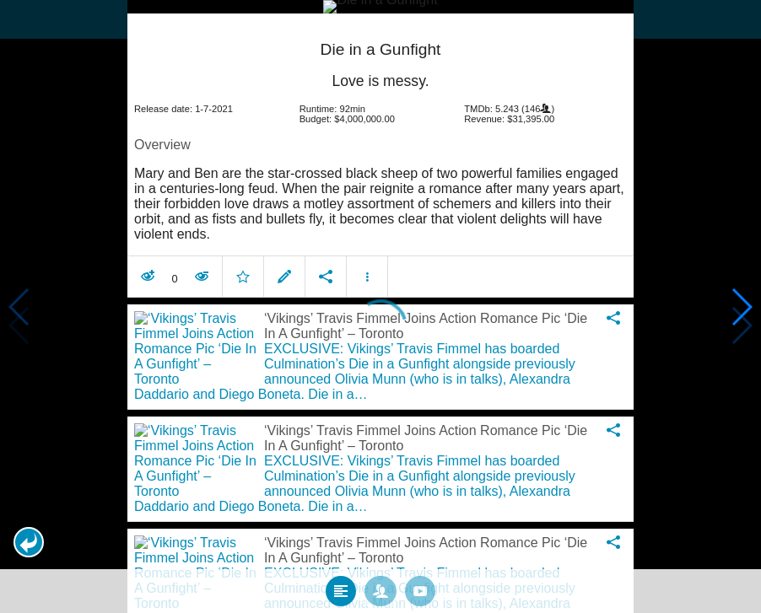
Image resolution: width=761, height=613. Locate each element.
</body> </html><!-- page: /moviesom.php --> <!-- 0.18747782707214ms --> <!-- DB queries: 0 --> (380, 306)
